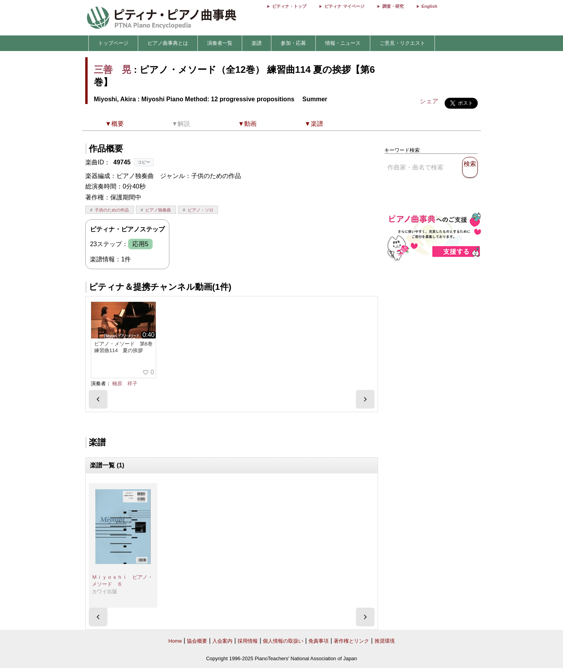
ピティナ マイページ (344, 6)
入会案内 (222, 641)
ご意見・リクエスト (402, 43)
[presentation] (98, 399)
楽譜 (257, 43)
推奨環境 (385, 641)
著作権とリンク (351, 641)
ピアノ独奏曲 (158, 210)
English (429, 6)
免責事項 (318, 641)
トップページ (113, 43)
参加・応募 (293, 43)
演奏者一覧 (219, 43)
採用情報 (248, 641)
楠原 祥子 (124, 383)
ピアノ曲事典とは (168, 43)
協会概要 (197, 641)
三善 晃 (112, 69)
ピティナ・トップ (289, 6)
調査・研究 (393, 6)
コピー (143, 162)
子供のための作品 (112, 210)
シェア (429, 101)
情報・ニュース (343, 43)
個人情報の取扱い (283, 641)
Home (175, 641)
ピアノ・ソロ (200, 210)
